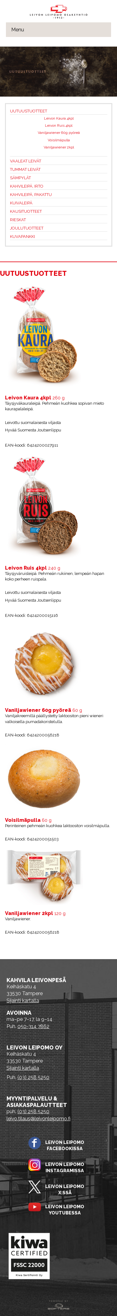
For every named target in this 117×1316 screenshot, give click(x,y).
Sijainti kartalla (23, 1001)
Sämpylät (20, 177)
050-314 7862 (33, 1026)
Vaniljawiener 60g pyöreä (59, 132)
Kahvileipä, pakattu (31, 194)
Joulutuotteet (26, 228)
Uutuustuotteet (28, 111)
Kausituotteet (26, 211)
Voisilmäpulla (59, 140)
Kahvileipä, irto (26, 186)
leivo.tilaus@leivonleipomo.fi (39, 1119)
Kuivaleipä (21, 203)
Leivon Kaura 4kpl (59, 118)
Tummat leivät (25, 169)
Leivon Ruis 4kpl (58, 125)
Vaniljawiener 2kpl (59, 147)
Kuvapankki (22, 236)
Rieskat (18, 219)
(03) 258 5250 (33, 1077)
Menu (17, 30)
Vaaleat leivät (25, 161)
